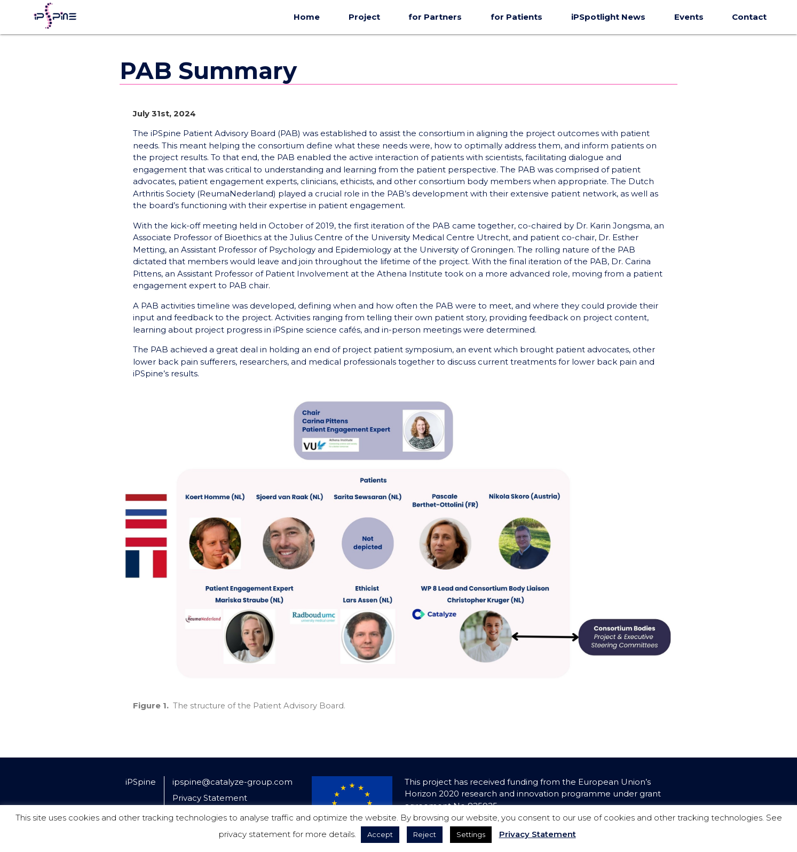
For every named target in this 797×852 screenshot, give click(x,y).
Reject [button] (424, 834)
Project (364, 17)
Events (689, 17)
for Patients (516, 17)
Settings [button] (470, 834)
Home (307, 17)
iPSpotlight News (608, 17)
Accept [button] (380, 834)
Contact (749, 17)
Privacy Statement (209, 798)
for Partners (435, 17)
